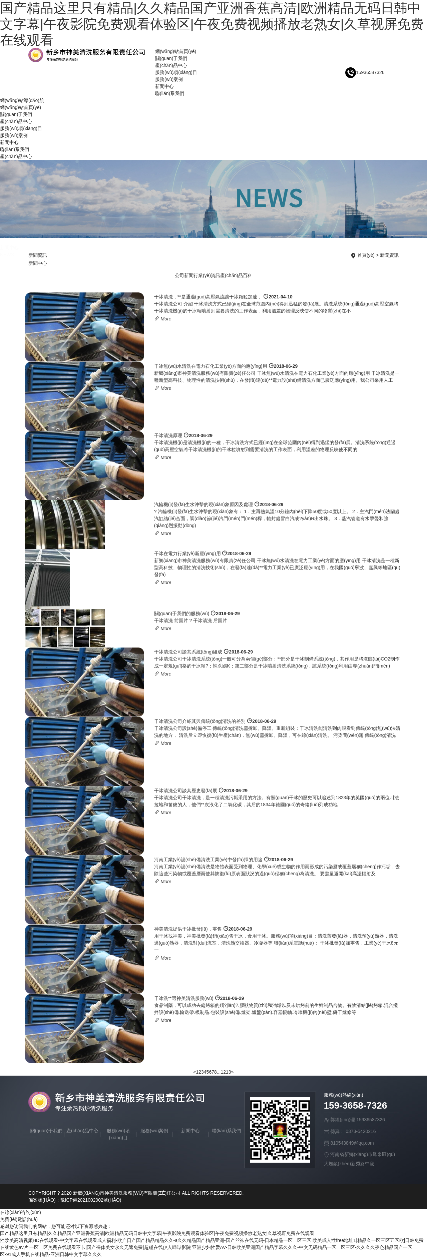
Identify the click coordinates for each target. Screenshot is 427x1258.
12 (223, 1072)
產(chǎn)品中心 (171, 65)
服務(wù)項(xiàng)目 (176, 72)
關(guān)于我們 (171, 58)
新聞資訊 (389, 255)
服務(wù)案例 (169, 79)
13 (228, 1072)
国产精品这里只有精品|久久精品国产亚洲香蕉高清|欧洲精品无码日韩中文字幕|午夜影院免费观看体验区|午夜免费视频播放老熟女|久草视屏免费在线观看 (212, 24)
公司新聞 (184, 275)
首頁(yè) (366, 255)
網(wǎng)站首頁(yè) (175, 51)
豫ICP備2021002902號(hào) (90, 1200)
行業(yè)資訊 (206, 275)
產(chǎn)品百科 (236, 275)
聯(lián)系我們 (169, 93)
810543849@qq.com (352, 1143)
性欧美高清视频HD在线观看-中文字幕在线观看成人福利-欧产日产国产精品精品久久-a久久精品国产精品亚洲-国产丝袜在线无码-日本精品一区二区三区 (155, 1240)
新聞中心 (164, 86)
